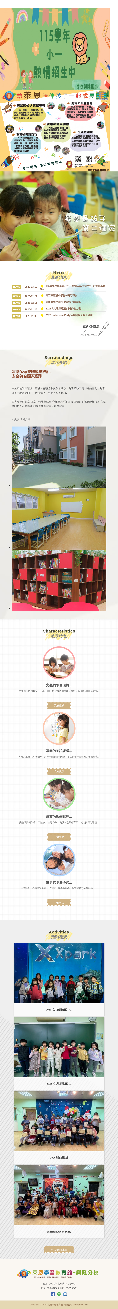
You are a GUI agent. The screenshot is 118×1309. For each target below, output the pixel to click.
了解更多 (59, 705)
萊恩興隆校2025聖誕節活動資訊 (61, 302)
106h (85, 1305)
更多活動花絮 (59, 1250)
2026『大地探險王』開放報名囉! (61, 308)
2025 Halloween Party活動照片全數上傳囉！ (68, 315)
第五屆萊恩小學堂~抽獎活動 (59, 295)
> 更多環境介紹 (21, 419)
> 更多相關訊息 (90, 326)
